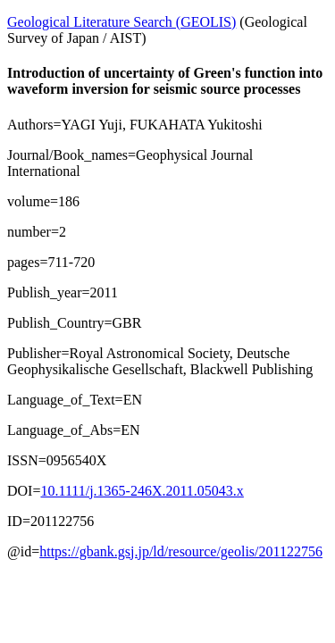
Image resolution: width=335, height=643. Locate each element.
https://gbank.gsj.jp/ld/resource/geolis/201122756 (180, 551)
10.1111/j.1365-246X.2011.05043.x (141, 490)
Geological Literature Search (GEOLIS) (121, 21)
